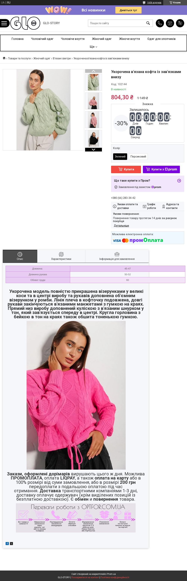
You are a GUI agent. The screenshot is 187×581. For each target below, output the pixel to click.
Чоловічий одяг (42, 39)
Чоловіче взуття (73, 39)
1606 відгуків (154, 2)
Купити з (164, 169)
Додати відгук (180, 23)
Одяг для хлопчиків (161, 39)
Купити (129, 169)
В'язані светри (62, 58)
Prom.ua (111, 574)
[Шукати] (148, 23)
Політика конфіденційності (115, 577)
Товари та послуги (19, 58)
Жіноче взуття (129, 39)
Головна (18, 39)
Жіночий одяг (102, 39)
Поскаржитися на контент (85, 577)
